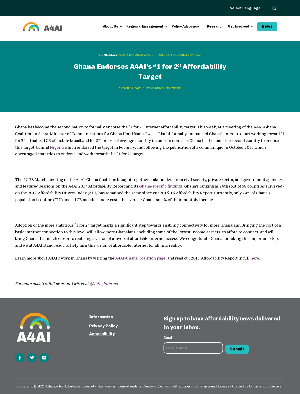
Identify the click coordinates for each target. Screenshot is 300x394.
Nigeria (57, 147)
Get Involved (241, 26)
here (254, 258)
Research (215, 26)
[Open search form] (274, 8)
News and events (168, 88)
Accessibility (102, 333)
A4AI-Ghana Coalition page (140, 258)
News (267, 26)
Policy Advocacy (188, 26)
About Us (113, 26)
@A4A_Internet (104, 283)
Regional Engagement (147, 26)
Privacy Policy (103, 326)
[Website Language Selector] (247, 8)
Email (169, 337)
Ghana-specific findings (161, 186)
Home (103, 54)
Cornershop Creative (265, 386)
